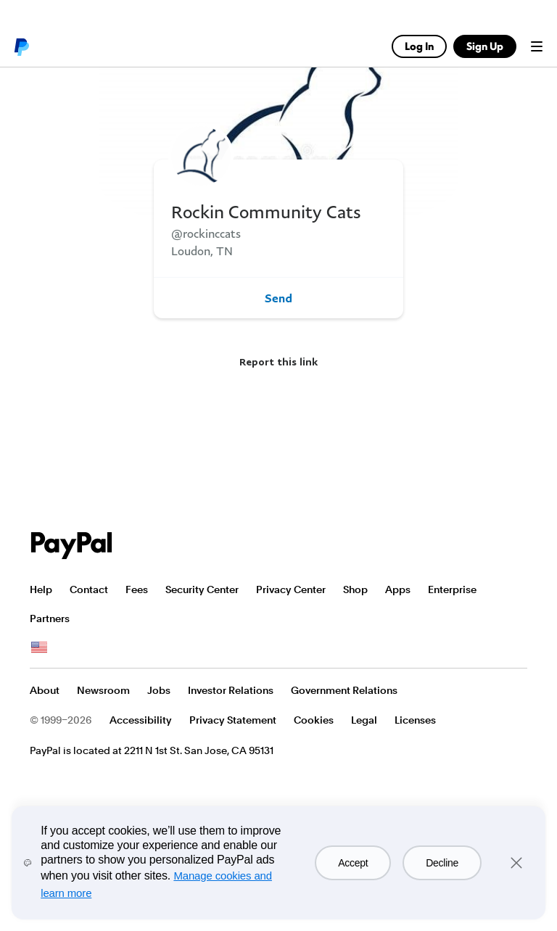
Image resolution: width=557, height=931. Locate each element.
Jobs (158, 690)
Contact (89, 589)
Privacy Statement (232, 720)
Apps (397, 589)
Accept (353, 863)
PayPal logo (21, 46)
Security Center (202, 589)
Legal (364, 720)
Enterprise (452, 589)
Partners (50, 618)
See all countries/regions (39, 647)
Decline (442, 863)
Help (41, 589)
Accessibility (141, 720)
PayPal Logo (72, 545)
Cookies (314, 720)
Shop (355, 589)
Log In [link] (419, 46)
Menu (536, 46)
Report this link (278, 361)
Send (278, 298)
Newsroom (103, 690)
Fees (136, 589)
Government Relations (344, 690)
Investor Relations (230, 690)
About (44, 690)
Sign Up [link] (484, 46)
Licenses (415, 720)
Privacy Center (291, 589)
